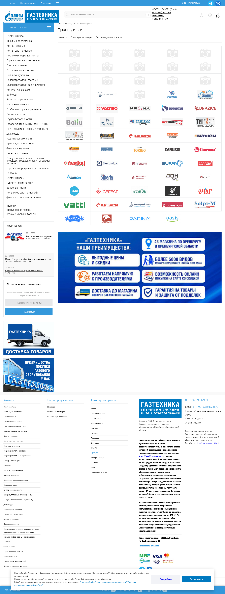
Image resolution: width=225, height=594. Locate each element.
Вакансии (95, 438)
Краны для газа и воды (13, 514)
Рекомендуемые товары (21, 213)
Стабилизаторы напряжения (15, 480)
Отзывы (94, 462)
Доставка (95, 443)
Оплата (94, 448)
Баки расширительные (13, 470)
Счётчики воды (9, 547)
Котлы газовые (9, 417)
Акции (12, 3)
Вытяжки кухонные (11, 446)
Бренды (94, 453)
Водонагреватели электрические (17, 456)
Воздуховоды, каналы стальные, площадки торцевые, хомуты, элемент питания (21, 530)
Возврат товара (97, 458)
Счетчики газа (9, 407)
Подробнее (166, 579)
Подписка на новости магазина (24, 284)
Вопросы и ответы (99, 472)
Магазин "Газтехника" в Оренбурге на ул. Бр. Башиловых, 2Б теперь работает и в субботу (28, 260)
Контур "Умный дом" (12, 461)
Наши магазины (28, 3)
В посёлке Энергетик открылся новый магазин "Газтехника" (24, 272)
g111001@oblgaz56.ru (205, 406)
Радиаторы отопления (12, 509)
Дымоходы (8, 504)
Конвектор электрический (14, 561)
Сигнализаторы (10, 485)
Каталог (94, 433)
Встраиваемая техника (13, 441)
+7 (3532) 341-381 (11, 590)
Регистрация (194, 3)
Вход (184, 3)
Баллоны (7, 542)
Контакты (95, 428)
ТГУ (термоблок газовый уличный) (18, 500)
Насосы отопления (11, 475)
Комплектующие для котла (14, 426)
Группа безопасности (12, 490)
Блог (93, 467)
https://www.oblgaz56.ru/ (207, 443)
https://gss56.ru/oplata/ (150, 456)
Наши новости (14, 225)
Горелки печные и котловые (15, 431)
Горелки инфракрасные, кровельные (19, 537)
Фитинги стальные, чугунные (15, 566)
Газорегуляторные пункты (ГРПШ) (18, 495)
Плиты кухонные (10, 436)
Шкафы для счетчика (12, 412)
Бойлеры (7, 465)
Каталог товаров (29, 27)
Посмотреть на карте (149, 545)
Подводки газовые (11, 524)
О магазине (46, 3)
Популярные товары (19, 209)
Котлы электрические (12, 421)
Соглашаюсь (196, 579)
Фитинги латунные (11, 519)
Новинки (12, 205)
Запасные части (10, 556)
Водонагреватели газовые (14, 451)
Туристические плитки (13, 551)
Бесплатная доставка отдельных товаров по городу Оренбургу (39, 237)
